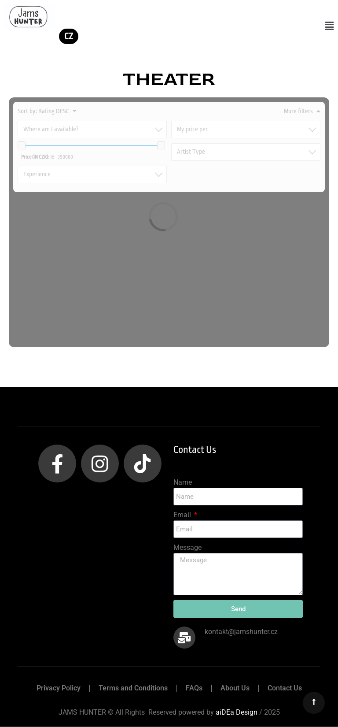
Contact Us (285, 688)
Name (182, 482)
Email (183, 515)
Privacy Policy (59, 688)
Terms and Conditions (133, 688)
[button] (329, 26)
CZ (68, 36)
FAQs (194, 688)
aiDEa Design (236, 712)
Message (187, 547)
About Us (235, 688)
